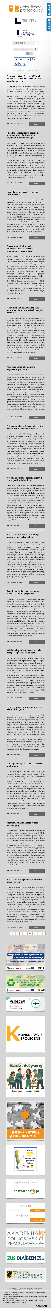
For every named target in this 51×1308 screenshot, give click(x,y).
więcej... (36, 124)
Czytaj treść (22, 59)
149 (30, 934)
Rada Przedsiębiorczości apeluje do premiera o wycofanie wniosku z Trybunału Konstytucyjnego (23, 135)
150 (35, 934)
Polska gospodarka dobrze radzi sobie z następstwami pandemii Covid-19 (25, 427)
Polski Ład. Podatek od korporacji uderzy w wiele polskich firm (23, 535)
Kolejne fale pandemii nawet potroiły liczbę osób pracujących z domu (24, 651)
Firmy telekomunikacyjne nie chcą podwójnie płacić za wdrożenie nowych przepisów (25, 310)
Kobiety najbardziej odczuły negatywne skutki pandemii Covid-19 (25, 479)
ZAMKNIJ (41, 1305)
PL (28, 53)
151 (40, 934)
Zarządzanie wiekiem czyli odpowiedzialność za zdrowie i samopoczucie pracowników (21, 248)
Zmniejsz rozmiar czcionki (33, 59)
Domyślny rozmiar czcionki (16, 63)
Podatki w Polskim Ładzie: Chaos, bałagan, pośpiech (22, 824)
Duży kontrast (24, 63)
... (25, 934)
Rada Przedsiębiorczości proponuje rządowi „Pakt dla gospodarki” (23, 592)
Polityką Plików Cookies (10, 1294)
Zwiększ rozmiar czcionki (20, 63)
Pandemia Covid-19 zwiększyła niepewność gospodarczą (21, 368)
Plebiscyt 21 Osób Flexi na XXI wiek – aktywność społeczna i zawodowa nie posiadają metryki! (24, 78)
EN (31, 53)
